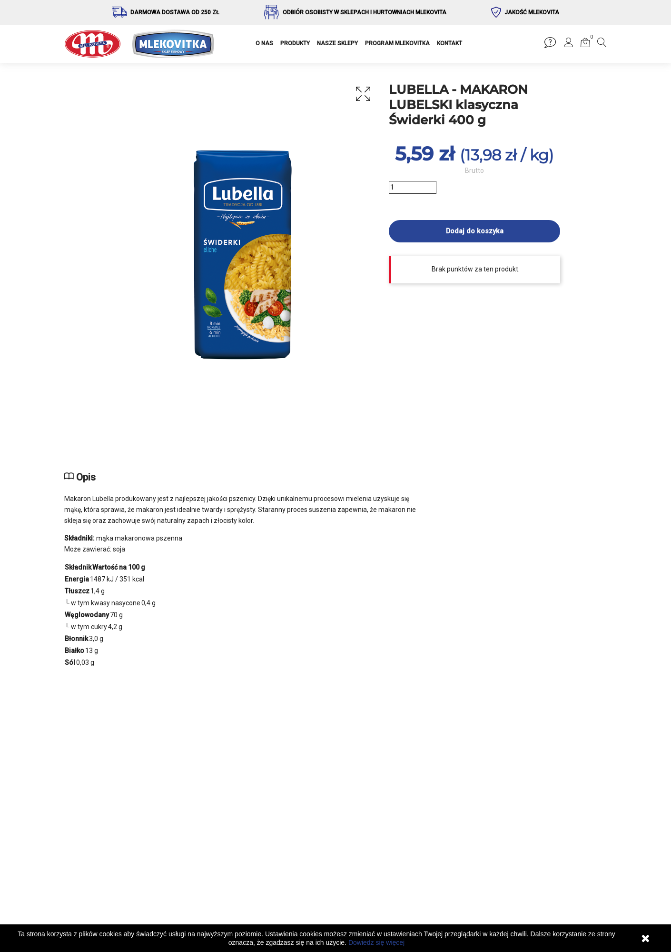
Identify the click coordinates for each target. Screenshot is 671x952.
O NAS (264, 43)
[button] (568, 44)
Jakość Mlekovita (531, 12)
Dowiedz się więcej (376, 942)
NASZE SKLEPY (337, 43)
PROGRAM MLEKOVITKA (397, 43)
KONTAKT (449, 43)
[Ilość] (412, 187)
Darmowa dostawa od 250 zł (174, 12)
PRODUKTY (295, 43)
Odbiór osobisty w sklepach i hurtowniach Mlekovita (364, 12)
